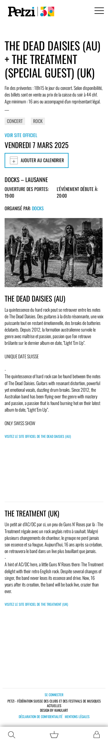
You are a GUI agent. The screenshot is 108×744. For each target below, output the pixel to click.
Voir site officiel (21, 135)
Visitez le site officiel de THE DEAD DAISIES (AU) (38, 436)
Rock (38, 121)
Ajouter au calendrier (36, 160)
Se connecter (54, 694)
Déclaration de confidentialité (40, 716)
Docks (38, 208)
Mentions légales (77, 716)
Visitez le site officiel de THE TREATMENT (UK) (36, 604)
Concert (15, 121)
